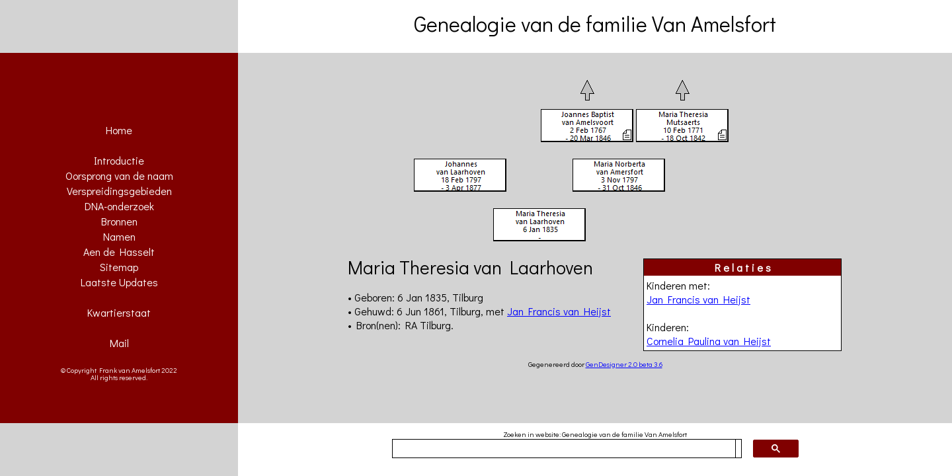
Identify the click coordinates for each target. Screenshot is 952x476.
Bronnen (119, 221)
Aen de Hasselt (119, 251)
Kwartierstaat (119, 312)
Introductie (119, 160)
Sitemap (119, 267)
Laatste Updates (119, 282)
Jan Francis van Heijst (698, 299)
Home (119, 130)
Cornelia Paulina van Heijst (709, 341)
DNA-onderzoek (119, 206)
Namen (119, 236)
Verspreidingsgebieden (119, 191)
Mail (119, 343)
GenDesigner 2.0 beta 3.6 (624, 364)
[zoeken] (564, 449)
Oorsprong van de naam (119, 175)
